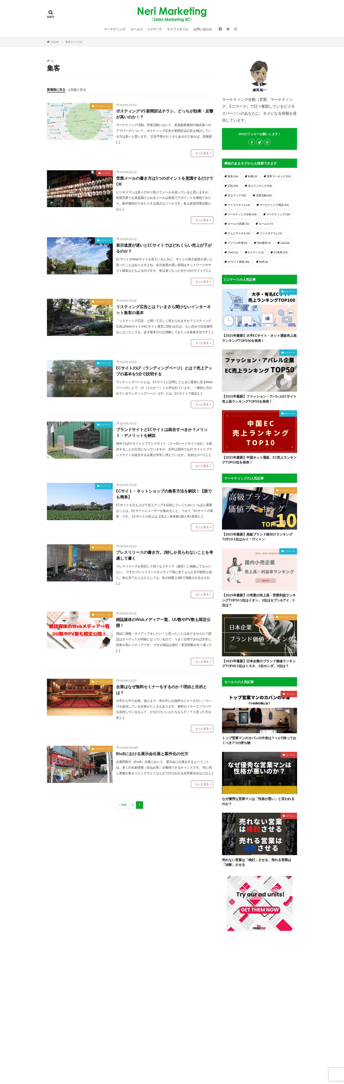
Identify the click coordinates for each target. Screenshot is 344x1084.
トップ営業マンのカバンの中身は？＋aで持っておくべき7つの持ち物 (259, 740)
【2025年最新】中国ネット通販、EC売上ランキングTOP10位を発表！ (259, 459)
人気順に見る (77, 89)
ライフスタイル (177, 29)
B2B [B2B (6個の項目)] (263, 261)
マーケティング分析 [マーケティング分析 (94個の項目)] (242, 214)
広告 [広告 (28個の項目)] (233, 185)
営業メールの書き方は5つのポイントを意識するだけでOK (164, 181)
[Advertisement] (259, 1006)
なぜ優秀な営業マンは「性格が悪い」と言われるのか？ (258, 801)
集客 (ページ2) (73, 41)
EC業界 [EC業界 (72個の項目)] (281, 252)
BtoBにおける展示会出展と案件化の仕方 (152, 753)
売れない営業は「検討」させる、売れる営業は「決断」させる (256, 862)
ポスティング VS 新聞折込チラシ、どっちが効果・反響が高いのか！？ (164, 114)
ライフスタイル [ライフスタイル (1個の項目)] (239, 204)
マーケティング (114, 29)
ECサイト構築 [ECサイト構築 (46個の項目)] (238, 261)
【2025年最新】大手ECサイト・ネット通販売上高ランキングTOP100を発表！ (259, 337)
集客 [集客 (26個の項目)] (233, 176)
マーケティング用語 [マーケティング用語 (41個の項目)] (274, 204)
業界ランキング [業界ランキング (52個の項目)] (279, 176)
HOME (55, 41)
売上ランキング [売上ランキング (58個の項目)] (260, 185)
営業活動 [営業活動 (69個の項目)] (264, 195)
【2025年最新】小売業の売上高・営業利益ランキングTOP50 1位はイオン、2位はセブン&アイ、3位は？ (259, 600)
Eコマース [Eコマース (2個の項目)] (256, 252)
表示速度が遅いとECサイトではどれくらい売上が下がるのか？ (164, 248)
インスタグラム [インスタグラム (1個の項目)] (271, 233)
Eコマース (155, 29)
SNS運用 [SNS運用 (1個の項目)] (264, 242)
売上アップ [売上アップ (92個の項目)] (237, 195)
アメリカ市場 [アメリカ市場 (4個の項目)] (237, 242)
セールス (137, 29)
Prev (124, 805)
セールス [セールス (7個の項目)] (266, 223)
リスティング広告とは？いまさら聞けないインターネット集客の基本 (163, 309)
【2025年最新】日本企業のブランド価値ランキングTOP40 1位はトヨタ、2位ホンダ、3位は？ (259, 663)
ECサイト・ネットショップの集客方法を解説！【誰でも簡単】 (164, 494)
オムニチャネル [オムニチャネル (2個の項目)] (239, 233)
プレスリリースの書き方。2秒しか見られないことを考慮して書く (164, 555)
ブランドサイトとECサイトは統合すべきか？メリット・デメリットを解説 (162, 432)
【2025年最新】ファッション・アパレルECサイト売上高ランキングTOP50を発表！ (259, 398)
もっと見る (202, 153)
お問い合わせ (203, 29)
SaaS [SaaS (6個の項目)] (285, 242)
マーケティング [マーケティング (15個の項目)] (278, 214)
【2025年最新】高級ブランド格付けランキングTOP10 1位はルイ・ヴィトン (257, 536)
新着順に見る (56, 89)
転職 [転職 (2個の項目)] (252, 176)
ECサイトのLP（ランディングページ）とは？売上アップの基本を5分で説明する (164, 371)
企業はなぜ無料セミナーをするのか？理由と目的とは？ (161, 689)
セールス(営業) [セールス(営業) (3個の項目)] (238, 223)
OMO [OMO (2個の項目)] (233, 252)
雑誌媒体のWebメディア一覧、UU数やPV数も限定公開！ (163, 622)
